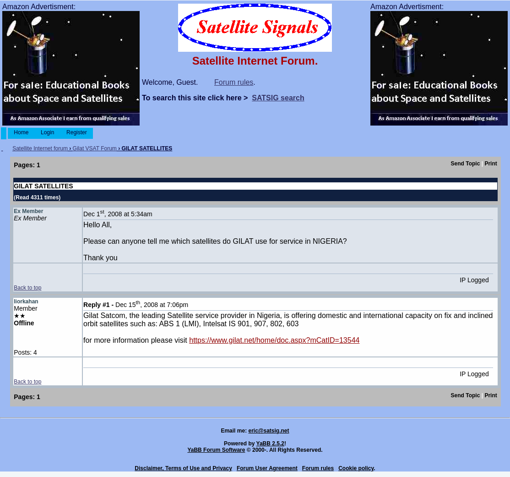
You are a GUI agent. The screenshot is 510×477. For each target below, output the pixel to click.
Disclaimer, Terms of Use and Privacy (183, 468)
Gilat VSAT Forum (95, 148)
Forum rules (233, 82)
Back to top (27, 288)
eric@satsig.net (268, 431)
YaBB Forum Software (216, 450)
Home (21, 132)
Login (47, 132)
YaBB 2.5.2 (270, 443)
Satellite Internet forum (40, 148)
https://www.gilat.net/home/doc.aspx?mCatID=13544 (274, 340)
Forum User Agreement (267, 468)
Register (76, 132)
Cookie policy (356, 468)
